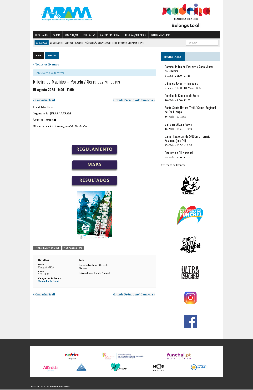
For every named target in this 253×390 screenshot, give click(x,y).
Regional (52, 281)
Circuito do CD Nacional (179, 153)
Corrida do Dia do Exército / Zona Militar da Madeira (191, 69)
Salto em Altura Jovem (178, 124)
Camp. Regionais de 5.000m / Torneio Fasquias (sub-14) (188, 138)
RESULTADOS (40, 35)
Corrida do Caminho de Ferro (182, 95)
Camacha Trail (42, 100)
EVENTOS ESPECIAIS (158, 35)
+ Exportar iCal (71, 248)
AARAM (54, 35)
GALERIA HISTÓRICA (108, 35)
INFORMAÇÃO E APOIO (133, 35)
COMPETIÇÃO (69, 35)
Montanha (41, 281)
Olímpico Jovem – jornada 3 (182, 83)
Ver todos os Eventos (173, 165)
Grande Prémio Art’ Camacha (135, 100)
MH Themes (65, 386)
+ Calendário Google (45, 248)
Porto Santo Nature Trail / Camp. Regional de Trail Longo (190, 110)
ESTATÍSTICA (87, 35)
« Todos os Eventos (44, 65)
